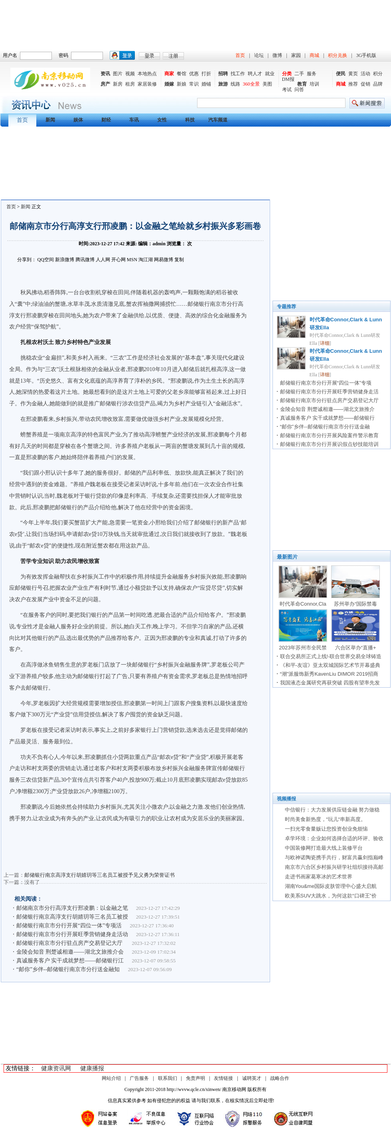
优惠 (194, 73)
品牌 (378, 84)
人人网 (103, 259)
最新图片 (287, 557)
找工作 (238, 73)
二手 (299, 73)
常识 (194, 84)
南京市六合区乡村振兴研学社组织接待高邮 (334, 867)
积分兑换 (337, 55)
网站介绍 (111, 1078)
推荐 (353, 84)
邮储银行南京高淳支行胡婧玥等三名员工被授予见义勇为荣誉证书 (99, 875)
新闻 (25, 206)
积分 (378, 73)
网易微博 (163, 259)
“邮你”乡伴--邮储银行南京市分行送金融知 (68, 969)
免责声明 (195, 1078)
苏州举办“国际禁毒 (355, 604)
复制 (179, 259)
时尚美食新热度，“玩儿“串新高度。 (325, 819)
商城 (314, 55)
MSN (132, 259)
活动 (365, 73)
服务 (311, 73)
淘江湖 (145, 259)
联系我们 (167, 1078)
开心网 (118, 259)
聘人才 (255, 73)
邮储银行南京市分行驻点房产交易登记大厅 (70, 943)
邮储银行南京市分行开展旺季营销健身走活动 (72, 934)
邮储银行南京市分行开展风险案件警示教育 (329, 435)
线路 (235, 84)
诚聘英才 (251, 1078)
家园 (296, 55)
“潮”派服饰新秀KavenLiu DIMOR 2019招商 (329, 674)
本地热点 (147, 73)
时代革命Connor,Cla (303, 604)
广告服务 (139, 1078)
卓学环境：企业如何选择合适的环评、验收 (334, 838)
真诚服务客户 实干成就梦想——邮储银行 (327, 418)
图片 (117, 73)
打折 (206, 73)
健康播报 (92, 1068)
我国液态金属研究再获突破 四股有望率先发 (330, 683)
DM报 (288, 79)
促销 (365, 84)
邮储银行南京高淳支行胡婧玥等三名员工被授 (72, 917)
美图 (267, 84)
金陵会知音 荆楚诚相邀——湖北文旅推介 (327, 409)
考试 (287, 89)
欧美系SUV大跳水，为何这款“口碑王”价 (331, 896)
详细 (325, 343)
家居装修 (147, 84)
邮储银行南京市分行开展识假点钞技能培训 (329, 444)
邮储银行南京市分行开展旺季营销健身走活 (329, 392)
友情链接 (223, 1078)
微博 (277, 55)
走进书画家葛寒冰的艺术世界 (318, 877)
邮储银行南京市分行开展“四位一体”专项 (326, 383)
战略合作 (279, 1078)
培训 (314, 84)
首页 (240, 55)
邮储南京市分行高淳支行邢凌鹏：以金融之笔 (72, 908)
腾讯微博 (85, 259)
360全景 (251, 84)
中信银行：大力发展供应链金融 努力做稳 (332, 810)
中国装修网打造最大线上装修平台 (324, 848)
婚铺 (206, 84)
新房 (117, 84)
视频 (130, 73)
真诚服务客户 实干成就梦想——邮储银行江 (70, 961)
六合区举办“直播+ (355, 648)
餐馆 (181, 73)
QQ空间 (46, 259)
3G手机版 (366, 55)
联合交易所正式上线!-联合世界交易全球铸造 (331, 656)
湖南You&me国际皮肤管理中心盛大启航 (331, 886)
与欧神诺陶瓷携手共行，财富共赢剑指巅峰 (334, 857)
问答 (299, 89)
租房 (130, 84)
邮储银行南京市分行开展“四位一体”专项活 (69, 926)
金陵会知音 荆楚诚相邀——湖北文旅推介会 (70, 952)
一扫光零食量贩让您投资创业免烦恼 (326, 829)
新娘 (181, 84)
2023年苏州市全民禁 (303, 648)
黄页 (353, 73)
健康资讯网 (56, 1068)
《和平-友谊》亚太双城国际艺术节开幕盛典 (330, 665)
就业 (269, 73)
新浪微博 (64, 259)
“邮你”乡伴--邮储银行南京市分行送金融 (325, 427)
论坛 (259, 55)
